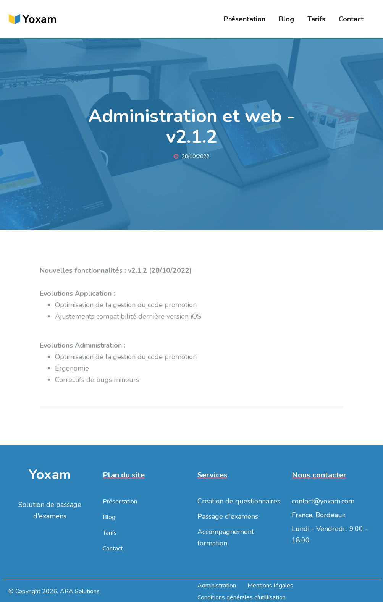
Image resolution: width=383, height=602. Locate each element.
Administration (216, 585)
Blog (286, 19)
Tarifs (316, 19)
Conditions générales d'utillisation (241, 597)
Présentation (244, 19)
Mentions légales (270, 585)
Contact (351, 19)
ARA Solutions (80, 591)
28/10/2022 (191, 156)
